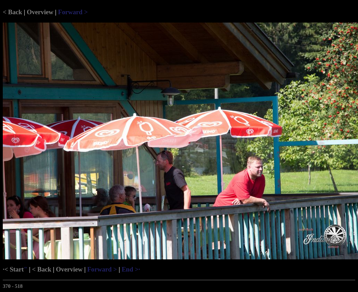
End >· (131, 269)
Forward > (73, 12)
